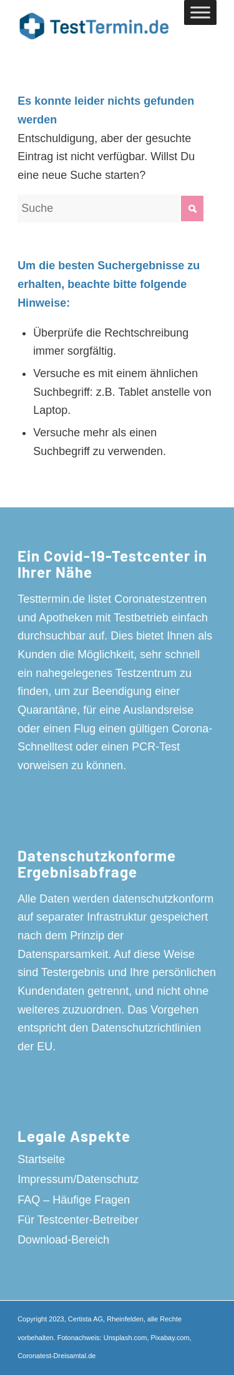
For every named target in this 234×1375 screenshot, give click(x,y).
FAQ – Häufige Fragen (73, 1200)
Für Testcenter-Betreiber (78, 1220)
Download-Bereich (63, 1240)
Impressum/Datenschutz (78, 1179)
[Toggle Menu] (200, 12)
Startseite (41, 1159)
